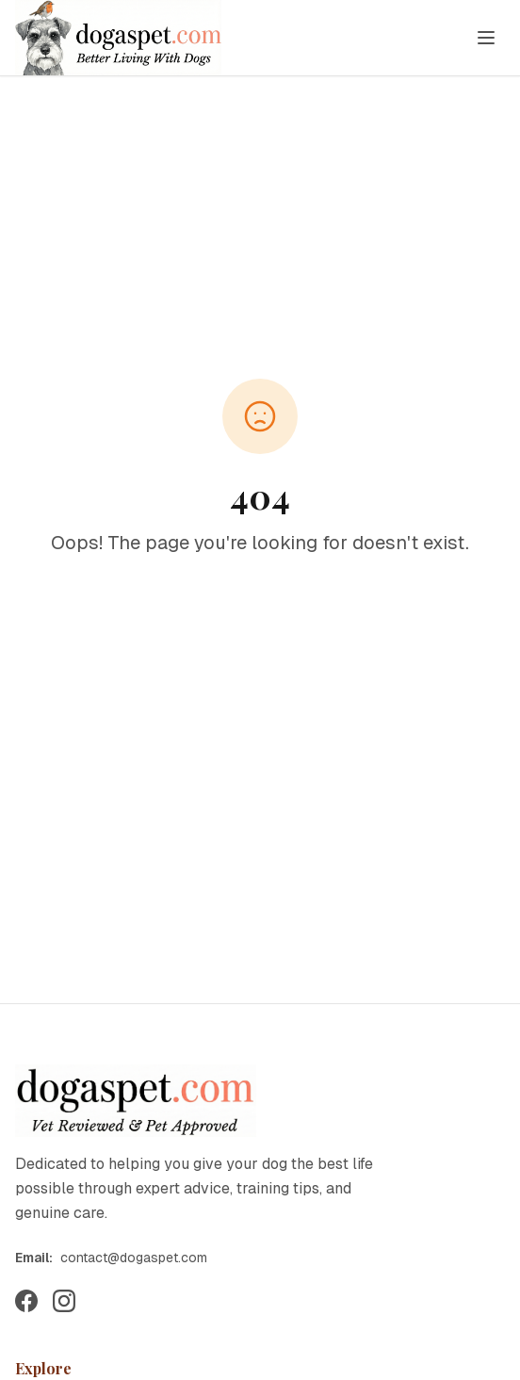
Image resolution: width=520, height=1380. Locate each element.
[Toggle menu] (486, 38)
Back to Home (260, 608)
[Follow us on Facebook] (26, 1301)
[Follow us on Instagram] (64, 1301)
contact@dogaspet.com (133, 1257)
